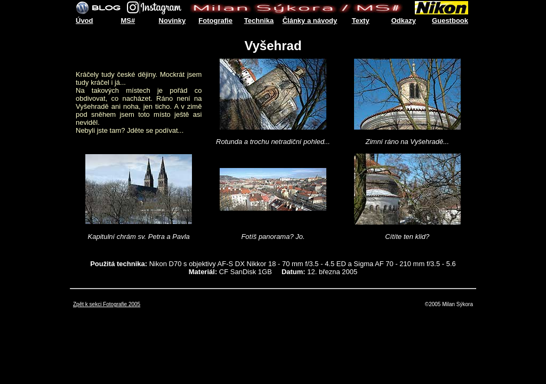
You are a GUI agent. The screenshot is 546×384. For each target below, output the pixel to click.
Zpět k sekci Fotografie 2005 (106, 304)
